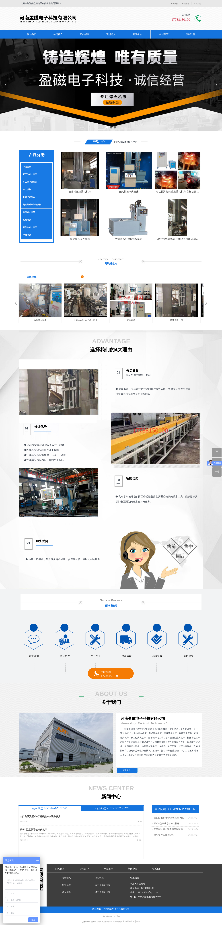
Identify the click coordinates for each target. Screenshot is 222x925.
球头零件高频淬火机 (163, 835)
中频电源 (27, 235)
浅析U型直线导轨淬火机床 (33, 829)
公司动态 (66, 878)
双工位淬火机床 (30, 174)
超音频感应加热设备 (32, 204)
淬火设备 (27, 189)
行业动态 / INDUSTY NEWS (112, 808)
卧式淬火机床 (29, 197)
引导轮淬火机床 (30, 227)
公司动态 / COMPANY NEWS (50, 808)
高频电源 (27, 220)
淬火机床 (27, 167)
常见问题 (66, 892)
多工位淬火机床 (30, 182)
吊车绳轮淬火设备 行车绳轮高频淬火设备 (170, 829)
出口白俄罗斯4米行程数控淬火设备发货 (40, 816)
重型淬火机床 (29, 212)
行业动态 (66, 885)
